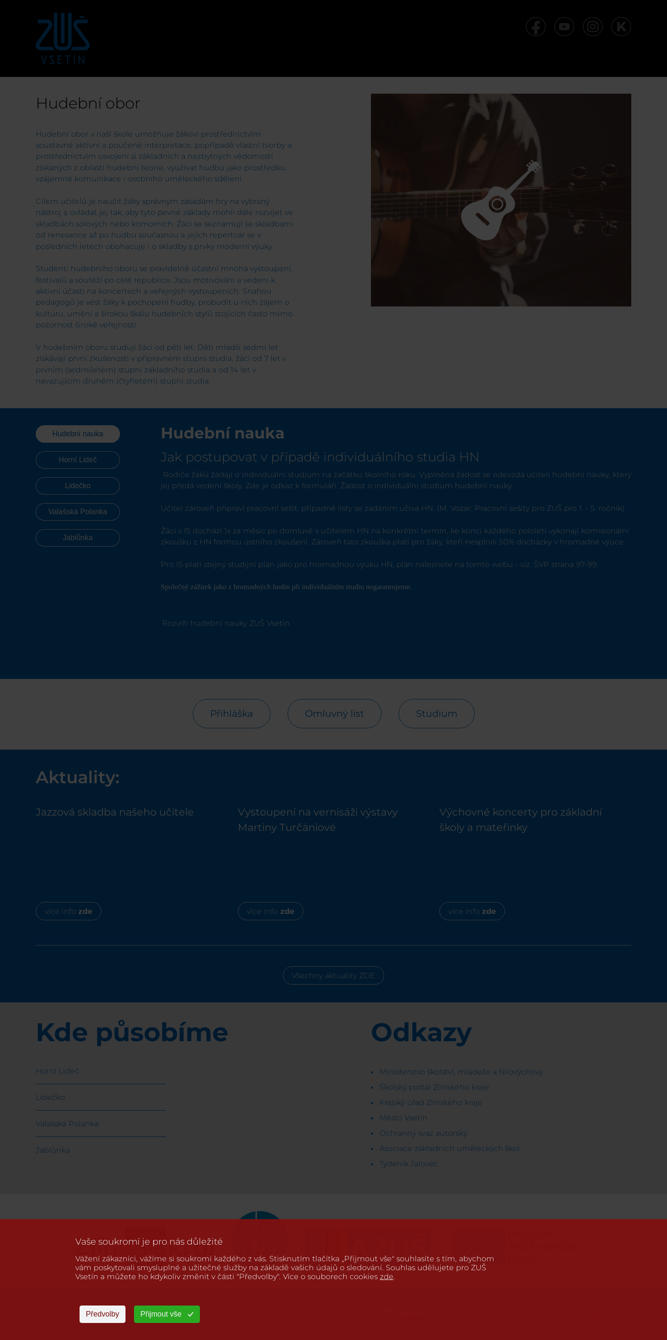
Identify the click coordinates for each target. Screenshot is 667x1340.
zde (386, 1276)
